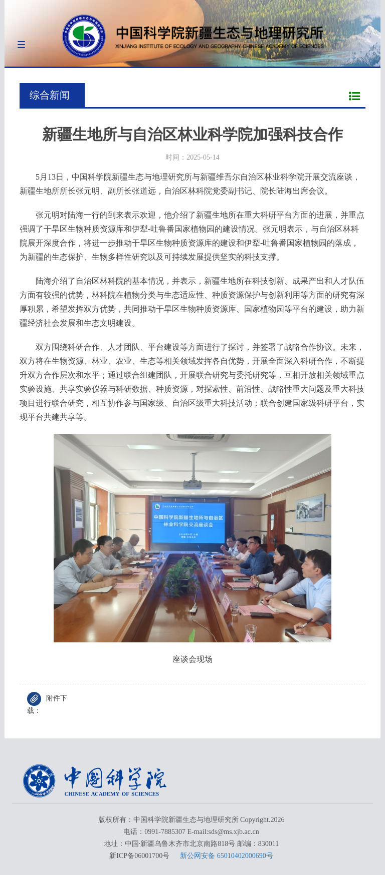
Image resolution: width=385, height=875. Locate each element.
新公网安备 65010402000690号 (226, 855)
